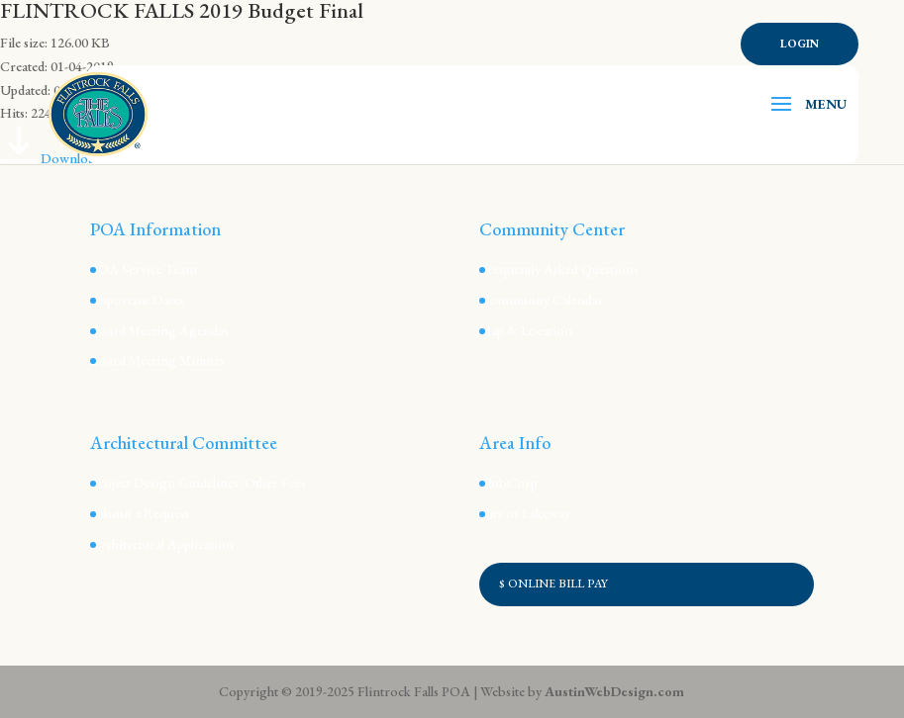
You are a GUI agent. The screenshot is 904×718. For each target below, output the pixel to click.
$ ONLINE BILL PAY (553, 583)
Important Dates (137, 300)
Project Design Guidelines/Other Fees (198, 483)
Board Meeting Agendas (159, 330)
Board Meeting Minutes (157, 360)
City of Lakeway (524, 513)
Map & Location (525, 330)
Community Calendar (541, 300)
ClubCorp (508, 483)
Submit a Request (139, 513)
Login (799, 43)
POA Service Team (143, 269)
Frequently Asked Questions (559, 269)
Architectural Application (162, 544)
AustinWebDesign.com (614, 691)
